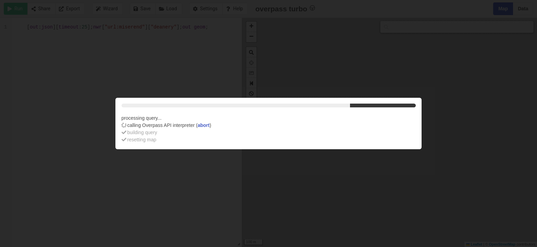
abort (204, 125)
